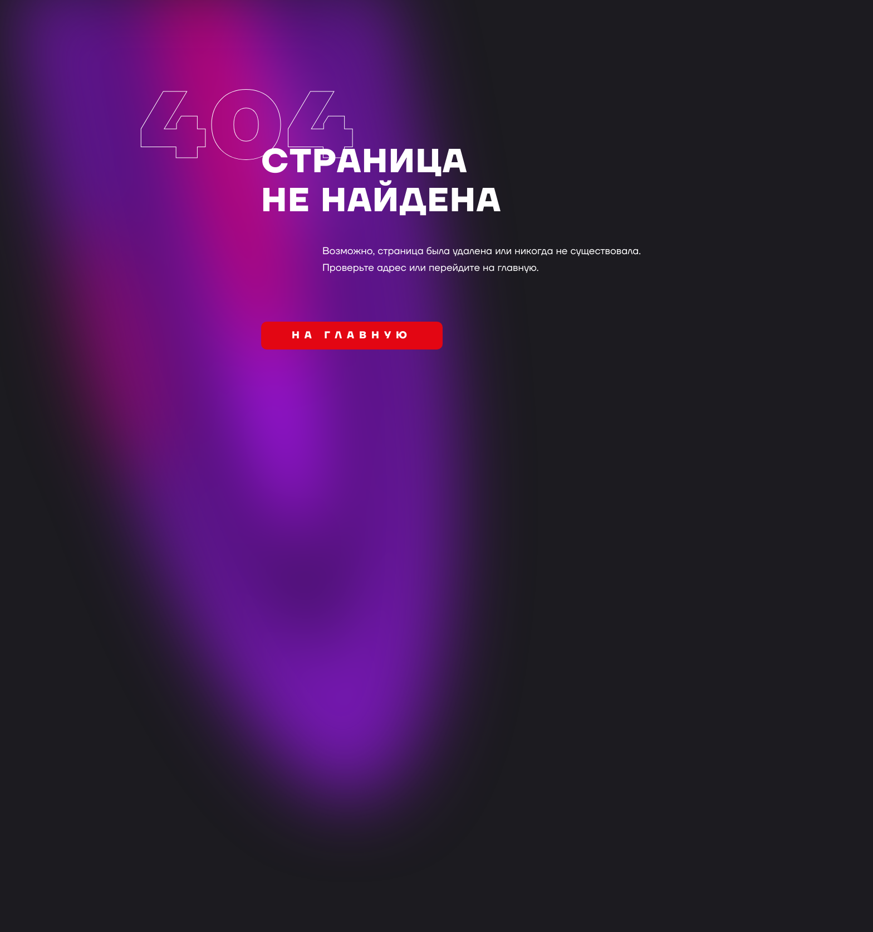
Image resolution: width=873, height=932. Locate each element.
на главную (352, 335)
